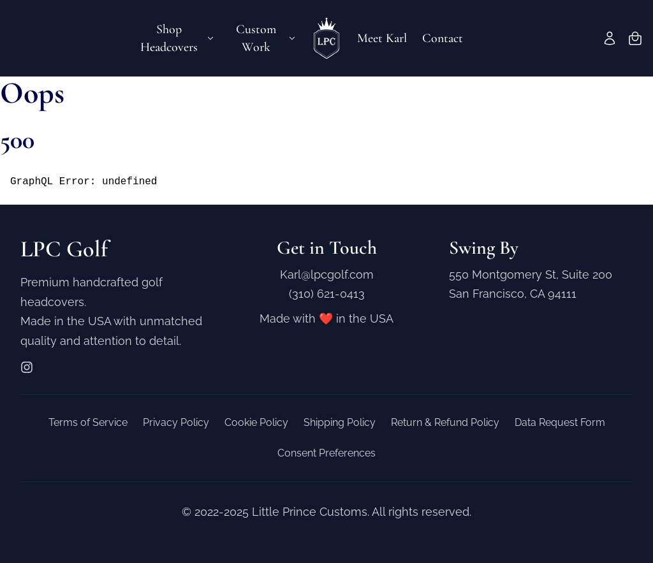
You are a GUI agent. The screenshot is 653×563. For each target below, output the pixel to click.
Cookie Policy (256, 422)
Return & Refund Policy (445, 422)
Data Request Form (560, 422)
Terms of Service (88, 422)
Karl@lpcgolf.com (327, 274)
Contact (442, 38)
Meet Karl (382, 38)
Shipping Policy (340, 422)
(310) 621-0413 (327, 293)
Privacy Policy (176, 422)
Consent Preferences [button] (326, 453)
